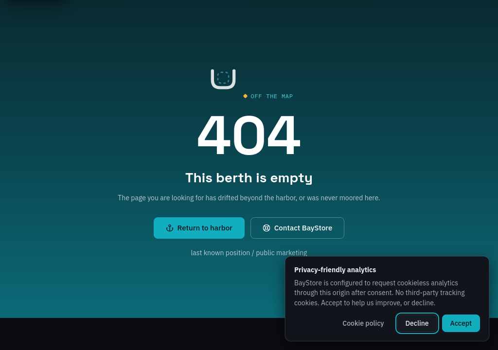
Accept (461, 323)
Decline (417, 323)
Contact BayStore (298, 227)
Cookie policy (363, 323)
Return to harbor (199, 227)
